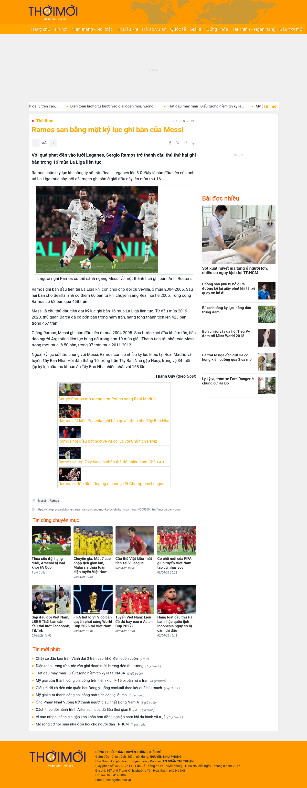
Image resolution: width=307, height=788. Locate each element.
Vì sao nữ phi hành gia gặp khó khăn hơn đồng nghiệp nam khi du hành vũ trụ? (109, 717)
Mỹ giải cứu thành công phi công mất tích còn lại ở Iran (90, 695)
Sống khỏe (217, 29)
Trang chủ (40, 29)
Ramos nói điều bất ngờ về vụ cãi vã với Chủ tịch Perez (108, 441)
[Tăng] (53, 143)
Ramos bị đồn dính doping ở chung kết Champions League (112, 483)
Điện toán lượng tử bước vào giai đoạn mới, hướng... (124, 106)
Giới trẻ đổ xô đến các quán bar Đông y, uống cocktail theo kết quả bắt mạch (108, 688)
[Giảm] (36, 143)
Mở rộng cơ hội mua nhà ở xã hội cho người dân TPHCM (91, 724)
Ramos (54, 500)
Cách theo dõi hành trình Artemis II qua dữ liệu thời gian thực (95, 709)
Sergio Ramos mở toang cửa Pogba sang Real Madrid (107, 398)
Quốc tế (178, 29)
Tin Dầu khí (127, 29)
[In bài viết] (193, 143)
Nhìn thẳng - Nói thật (91, 29)
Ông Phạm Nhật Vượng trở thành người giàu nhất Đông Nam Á (96, 702)
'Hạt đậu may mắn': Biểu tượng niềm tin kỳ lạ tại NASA (89, 673)
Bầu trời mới (291, 29)
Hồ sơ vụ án (154, 29)
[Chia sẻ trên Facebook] (170, 143)
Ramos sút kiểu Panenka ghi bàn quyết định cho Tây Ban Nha (114, 420)
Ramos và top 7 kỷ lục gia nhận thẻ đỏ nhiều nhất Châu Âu (111, 461)
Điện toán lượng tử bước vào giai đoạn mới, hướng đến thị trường (98, 666)
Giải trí (196, 29)
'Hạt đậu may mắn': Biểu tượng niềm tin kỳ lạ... (216, 106)
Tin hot (60, 29)
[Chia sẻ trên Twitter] (178, 143)
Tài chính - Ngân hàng (253, 29)
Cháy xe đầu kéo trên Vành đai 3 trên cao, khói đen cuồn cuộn (92, 658)
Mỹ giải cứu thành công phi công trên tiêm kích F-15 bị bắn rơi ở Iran (101, 680)
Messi (42, 500)
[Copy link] (186, 143)
